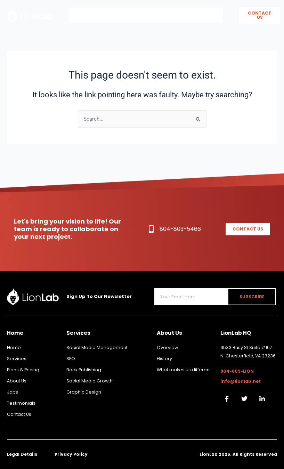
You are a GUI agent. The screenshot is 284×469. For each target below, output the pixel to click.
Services (168, 15)
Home (86, 15)
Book (206, 15)
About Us (124, 15)
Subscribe (254, 296)
